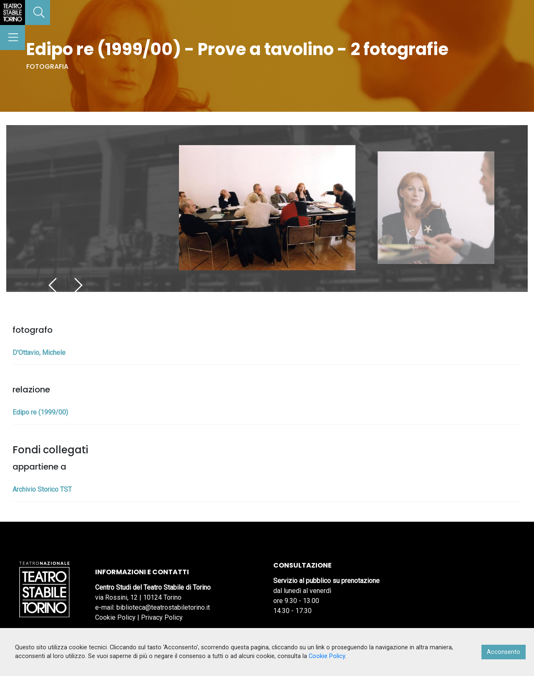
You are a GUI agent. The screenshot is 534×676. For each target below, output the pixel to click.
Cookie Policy (115, 617)
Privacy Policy (162, 617)
